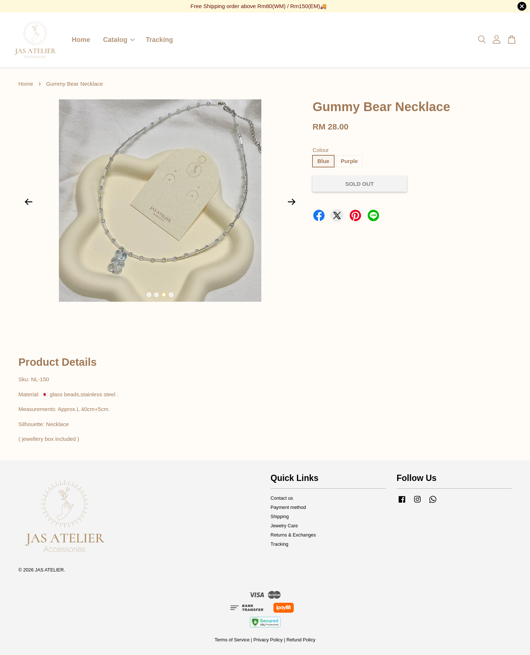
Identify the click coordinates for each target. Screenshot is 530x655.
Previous (28, 202)
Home (81, 39)
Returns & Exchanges (293, 535)
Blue (323, 161)
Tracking (159, 39)
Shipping (280, 516)
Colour (320, 150)
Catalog (119, 39)
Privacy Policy (267, 639)
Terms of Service (232, 639)
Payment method (288, 507)
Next (291, 202)
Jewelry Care (284, 525)
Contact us (282, 498)
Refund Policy (300, 639)
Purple (349, 161)
